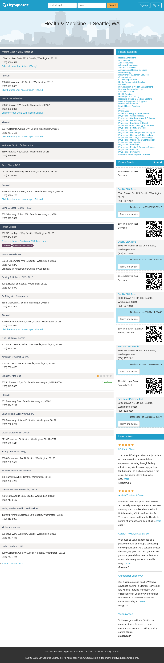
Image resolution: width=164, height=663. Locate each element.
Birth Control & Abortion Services (133, 75)
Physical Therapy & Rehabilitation (133, 113)
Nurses (121, 108)
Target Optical (9, 227)
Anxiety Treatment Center (131, 495)
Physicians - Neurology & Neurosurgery (136, 132)
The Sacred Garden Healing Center (20, 489)
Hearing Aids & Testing (128, 96)
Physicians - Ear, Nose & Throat (133, 123)
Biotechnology (124, 72)
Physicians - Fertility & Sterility (132, 128)
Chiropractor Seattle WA (130, 575)
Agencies (68, 651)
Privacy (108, 651)
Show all (157, 162)
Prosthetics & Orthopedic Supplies (134, 154)
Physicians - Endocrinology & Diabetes (136, 125)
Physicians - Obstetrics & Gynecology (135, 135)
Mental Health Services (129, 106)
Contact (90, 651)
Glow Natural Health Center (16, 432)
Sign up (144, 5)
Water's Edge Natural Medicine (17, 52)
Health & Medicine (127, 58)
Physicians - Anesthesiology (131, 116)
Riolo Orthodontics (11, 527)
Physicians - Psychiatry (129, 152)
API (76, 651)
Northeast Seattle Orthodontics (17, 145)
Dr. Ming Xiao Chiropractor (15, 296)
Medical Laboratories (128, 103)
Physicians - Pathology (128, 144)
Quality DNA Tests (127, 189)
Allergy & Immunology (128, 65)
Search (112, 5)
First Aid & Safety (126, 91)
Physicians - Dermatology (130, 120)
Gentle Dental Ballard (12, 98)
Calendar (7, 245)
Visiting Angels (125, 614)
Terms (116, 651)
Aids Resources (125, 63)
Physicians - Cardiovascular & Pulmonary (137, 118)
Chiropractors (124, 77)
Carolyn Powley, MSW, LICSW (133, 533)
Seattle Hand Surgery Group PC (18, 414)
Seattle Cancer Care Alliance (16, 470)
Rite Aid (5, 75)
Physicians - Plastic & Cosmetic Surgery (136, 147)
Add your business (53, 651)
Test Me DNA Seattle (128, 346)
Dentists (122, 84)
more (126, 479)
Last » (20, 563)
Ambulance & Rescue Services (132, 70)
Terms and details (129, 214)
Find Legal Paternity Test (130, 399)
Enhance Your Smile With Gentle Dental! (22, 112)
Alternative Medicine (127, 67)
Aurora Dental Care (11, 254)
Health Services (125, 94)
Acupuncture (124, 60)
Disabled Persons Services (130, 89)
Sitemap (99, 651)
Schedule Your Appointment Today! (19, 66)
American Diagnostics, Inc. (15, 357)
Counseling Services (127, 79)
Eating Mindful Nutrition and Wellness (21, 508)
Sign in (156, 5)
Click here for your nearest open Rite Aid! (22, 90)
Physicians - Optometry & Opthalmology (136, 140)
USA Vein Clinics (126, 449)
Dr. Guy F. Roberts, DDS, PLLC (17, 277)
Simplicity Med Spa (11, 376)
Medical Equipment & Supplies (132, 101)
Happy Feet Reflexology (14, 451)
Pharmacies (123, 111)
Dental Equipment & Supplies (131, 82)
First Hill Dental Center (13, 338)
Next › (14, 563)
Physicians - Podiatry (128, 149)
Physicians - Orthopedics (129, 142)
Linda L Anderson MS (12, 546)
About (82, 651)
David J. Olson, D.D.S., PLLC (17, 208)
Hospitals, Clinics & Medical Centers (135, 99)
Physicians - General (128, 130)
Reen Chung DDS (11, 165)
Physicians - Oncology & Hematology (135, 137)
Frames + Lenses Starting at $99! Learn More (25, 241)
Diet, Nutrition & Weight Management (135, 87)
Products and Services (23, 245)
